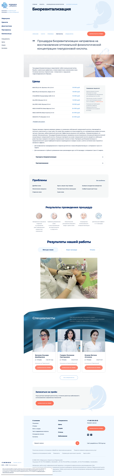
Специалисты (6, 38)
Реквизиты (56, 453)
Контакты (4, 48)
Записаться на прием (96, 33)
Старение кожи (37, 192)
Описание (35, 33)
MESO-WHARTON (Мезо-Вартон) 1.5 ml (43, 108)
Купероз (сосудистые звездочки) (92, 185)
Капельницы (6, 33)
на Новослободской (13, 12)
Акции (3, 45)
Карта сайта (86, 453)
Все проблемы (100, 180)
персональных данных (7, 472)
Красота (5, 22)
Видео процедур (71, 250)
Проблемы (51, 33)
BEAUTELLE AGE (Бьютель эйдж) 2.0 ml (43, 91)
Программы (6, 30)
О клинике (36, 420)
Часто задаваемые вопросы (40, 431)
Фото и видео (36, 428)
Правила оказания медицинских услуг (85, 450)
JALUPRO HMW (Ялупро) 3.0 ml (41, 104)
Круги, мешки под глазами (65, 185)
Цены (3, 42)
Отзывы (92, 250)
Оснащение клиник (38, 434)
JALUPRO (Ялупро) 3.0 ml (39, 100)
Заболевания (62, 436)
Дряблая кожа (36, 185)
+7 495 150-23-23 (6, 462)
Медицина (6, 18)
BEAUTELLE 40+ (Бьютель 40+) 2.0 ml (43, 87)
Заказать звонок (17, 462)
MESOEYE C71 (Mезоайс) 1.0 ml (41, 117)
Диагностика (7, 26)
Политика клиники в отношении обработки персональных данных (51, 450)
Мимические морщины (39, 189)
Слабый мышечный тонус (89, 189)
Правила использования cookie (41, 453)
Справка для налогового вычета (71, 453)
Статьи (60, 432)
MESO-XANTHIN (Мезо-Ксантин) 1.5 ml (43, 112)
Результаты (59, 33)
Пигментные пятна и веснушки (66, 189)
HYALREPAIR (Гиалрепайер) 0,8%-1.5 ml (43, 96)
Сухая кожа (60, 192)
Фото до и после (48, 250)
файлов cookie (40, 471)
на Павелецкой (11, 10)
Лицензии (35, 423)
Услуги (43, 33)
